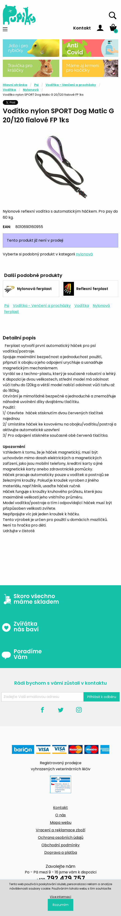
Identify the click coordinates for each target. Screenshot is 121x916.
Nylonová (31, 89)
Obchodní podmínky (60, 845)
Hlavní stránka (15, 85)
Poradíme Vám (21, 654)
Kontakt (82, 28)
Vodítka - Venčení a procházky (71, 85)
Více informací (60, 897)
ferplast (11, 311)
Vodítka (9, 89)
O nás (60, 815)
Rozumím (61, 904)
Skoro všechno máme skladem (30, 599)
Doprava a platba (60, 852)
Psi (36, 85)
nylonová (84, 254)
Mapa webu (60, 822)
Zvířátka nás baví (20, 626)
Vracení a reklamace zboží (60, 830)
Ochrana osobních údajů (60, 837)
